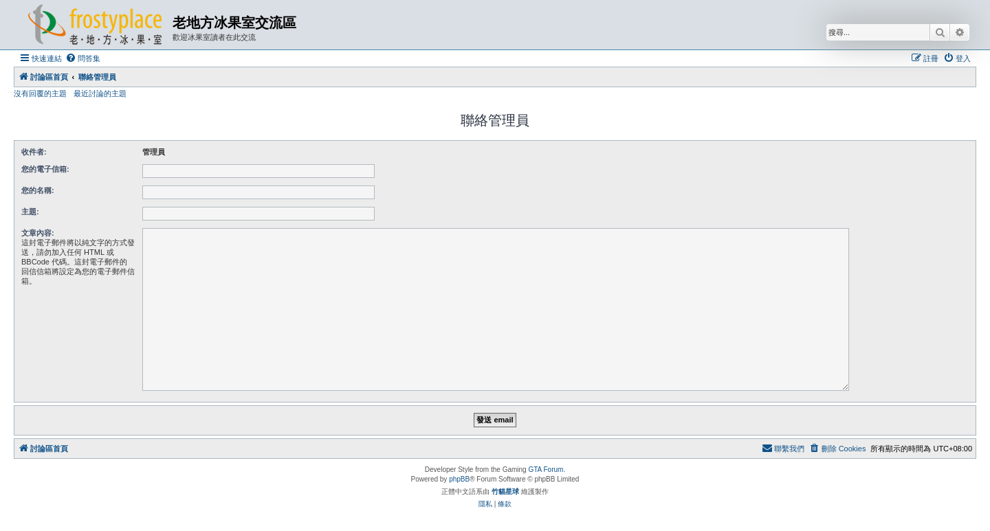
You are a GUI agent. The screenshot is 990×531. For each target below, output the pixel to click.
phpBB (459, 479)
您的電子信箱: (45, 169)
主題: (30, 211)
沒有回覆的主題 (40, 93)
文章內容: (37, 233)
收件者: (34, 152)
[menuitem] (82, 58)
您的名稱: (37, 190)
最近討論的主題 (100, 93)
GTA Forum (545, 469)
